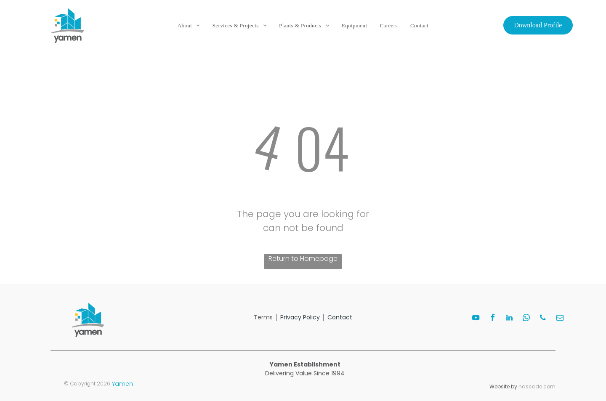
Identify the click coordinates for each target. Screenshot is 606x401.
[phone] (542, 318)
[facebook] (492, 318)
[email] (559, 318)
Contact (339, 317)
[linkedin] (509, 318)
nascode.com (537, 386)
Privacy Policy (300, 317)
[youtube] (475, 318)
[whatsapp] (526, 318)
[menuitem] (188, 25)
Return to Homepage (303, 258)
